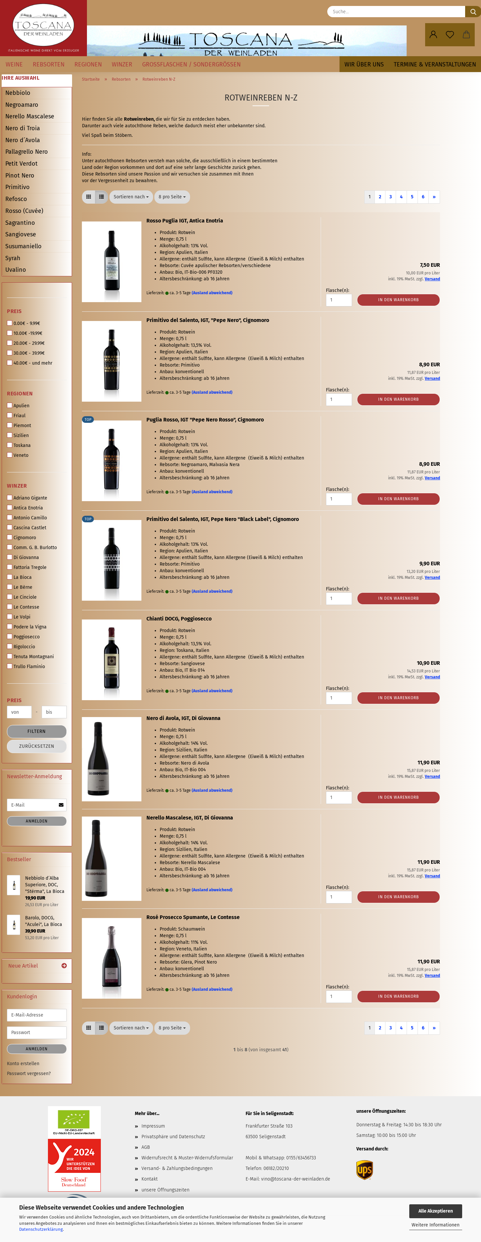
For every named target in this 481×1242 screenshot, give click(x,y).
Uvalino (15, 269)
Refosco (16, 199)
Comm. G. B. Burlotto (32, 547)
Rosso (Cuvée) (24, 211)
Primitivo (17, 187)
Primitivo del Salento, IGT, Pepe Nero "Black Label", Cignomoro (222, 519)
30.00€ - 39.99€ (26, 353)
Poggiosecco (23, 637)
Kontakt (149, 1179)
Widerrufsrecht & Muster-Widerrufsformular (187, 1158)
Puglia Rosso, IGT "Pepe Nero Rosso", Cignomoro (205, 420)
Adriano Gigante (27, 498)
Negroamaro (21, 104)
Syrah (12, 258)
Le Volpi (18, 617)
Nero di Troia (22, 128)
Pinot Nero (19, 175)
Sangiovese (20, 234)
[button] (433, 34)
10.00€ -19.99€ (24, 333)
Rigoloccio (21, 647)
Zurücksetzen (37, 746)
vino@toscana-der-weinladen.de (295, 1179)
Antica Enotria (25, 508)
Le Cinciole (22, 597)
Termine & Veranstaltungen (435, 64)
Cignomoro (21, 538)
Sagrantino (20, 222)
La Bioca (19, 577)
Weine (14, 64)
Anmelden (37, 821)
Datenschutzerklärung (41, 1229)
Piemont (19, 425)
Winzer (122, 64)
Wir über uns (364, 64)
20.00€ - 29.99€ (26, 343)
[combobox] (131, 197)
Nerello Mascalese (29, 116)
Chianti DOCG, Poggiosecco (179, 619)
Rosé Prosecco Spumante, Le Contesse (193, 917)
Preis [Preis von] (14, 700)
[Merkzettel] (450, 34)
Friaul (16, 416)
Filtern (36, 731)
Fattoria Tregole (27, 567)
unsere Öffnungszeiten (165, 1190)
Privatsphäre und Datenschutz (173, 1137)
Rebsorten (48, 64)
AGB (145, 1147)
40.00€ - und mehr (29, 363)
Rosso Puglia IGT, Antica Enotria (184, 221)
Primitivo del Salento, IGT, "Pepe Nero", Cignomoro (207, 320)
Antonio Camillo (27, 518)
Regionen (88, 64)
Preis (14, 311)
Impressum (153, 1126)
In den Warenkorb (398, 300)
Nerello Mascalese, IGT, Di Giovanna (189, 818)
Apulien (18, 406)
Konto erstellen (23, 1063)
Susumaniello (23, 246)
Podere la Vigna (27, 627)
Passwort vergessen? (29, 1073)
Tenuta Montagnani (30, 657)
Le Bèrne (19, 587)
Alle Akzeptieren (436, 1211)
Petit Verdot (21, 163)
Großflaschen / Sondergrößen (191, 64)
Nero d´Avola (22, 140)
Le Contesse (23, 607)
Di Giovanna (23, 557)
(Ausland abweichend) (212, 293)
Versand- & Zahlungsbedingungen (177, 1168)
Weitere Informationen (436, 1225)
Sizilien (18, 435)
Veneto (17, 455)
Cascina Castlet (26, 528)
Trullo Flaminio (26, 666)
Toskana (19, 445)
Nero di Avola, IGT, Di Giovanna (183, 718)
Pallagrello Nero (26, 151)
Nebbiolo (17, 93)
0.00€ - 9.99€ (23, 323)
